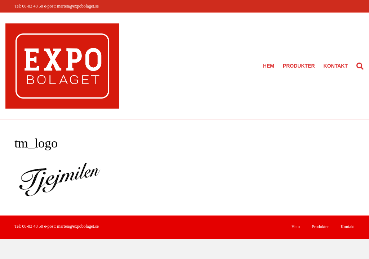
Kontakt (336, 66)
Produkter (299, 66)
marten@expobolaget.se (78, 6)
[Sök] (358, 66)
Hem (268, 66)
